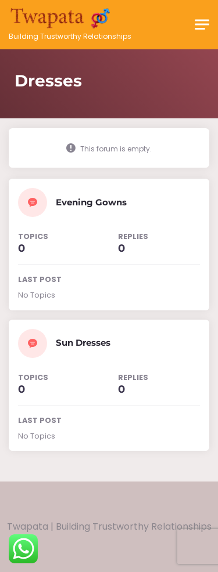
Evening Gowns (91, 202)
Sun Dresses (83, 342)
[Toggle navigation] (202, 24)
